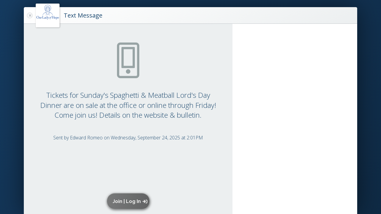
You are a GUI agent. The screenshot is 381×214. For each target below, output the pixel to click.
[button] (129, 201)
